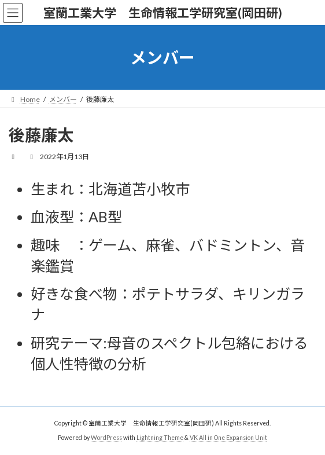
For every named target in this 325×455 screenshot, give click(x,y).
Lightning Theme (159, 437)
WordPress (106, 437)
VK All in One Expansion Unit (228, 437)
